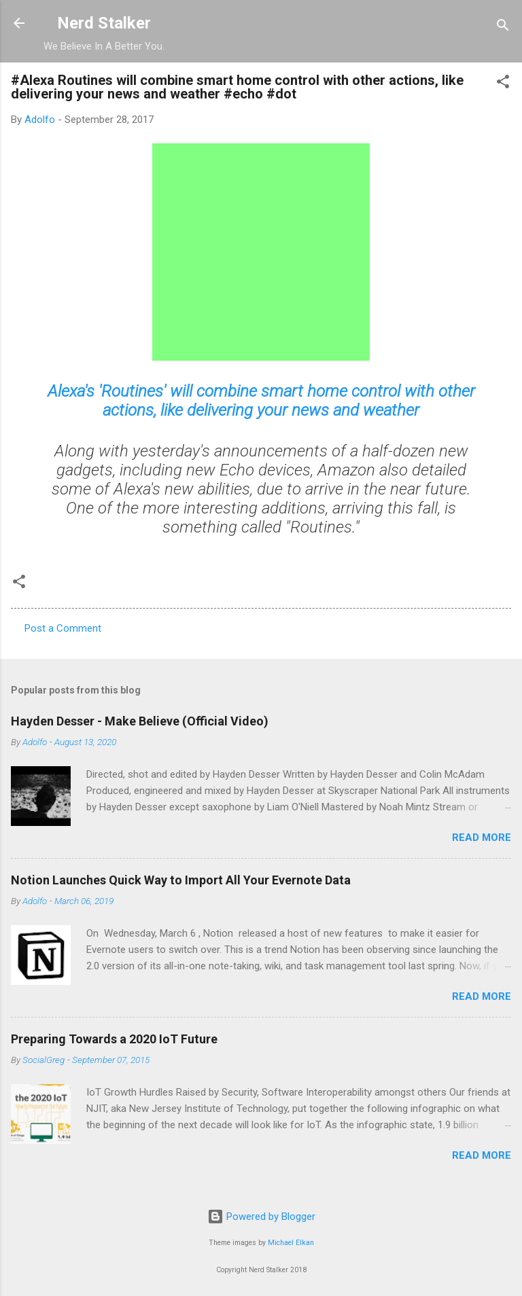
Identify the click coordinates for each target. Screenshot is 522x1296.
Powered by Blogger (261, 1216)
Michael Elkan (291, 1242)
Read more (481, 837)
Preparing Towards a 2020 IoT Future (114, 1039)
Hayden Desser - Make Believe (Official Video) (139, 721)
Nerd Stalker (104, 23)
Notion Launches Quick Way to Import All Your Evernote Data (181, 880)
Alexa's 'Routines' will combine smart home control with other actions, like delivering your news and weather (261, 401)
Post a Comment (62, 628)
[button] (503, 83)
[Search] (503, 27)
